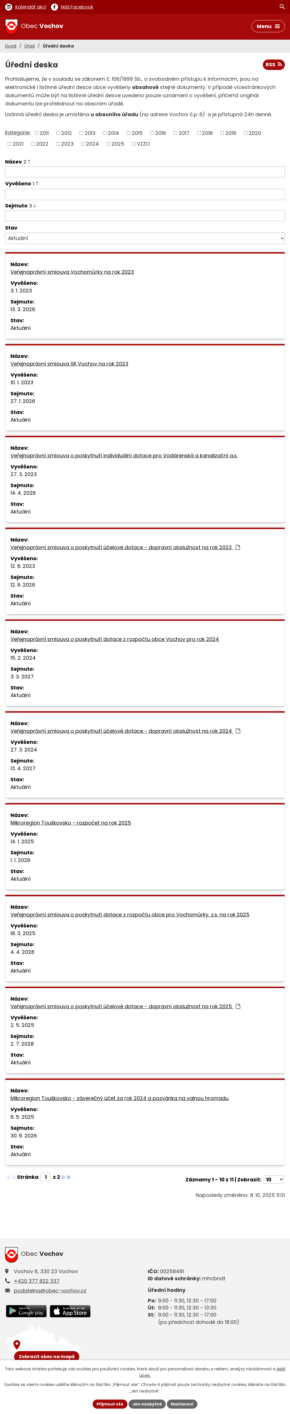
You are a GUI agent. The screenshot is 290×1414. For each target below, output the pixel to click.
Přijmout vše (109, 1404)
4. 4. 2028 (22, 952)
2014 (113, 133)
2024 (92, 143)
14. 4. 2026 (23, 492)
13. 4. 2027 (22, 768)
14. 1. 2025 (22, 841)
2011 (44, 133)
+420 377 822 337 (36, 1281)
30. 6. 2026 (23, 1135)
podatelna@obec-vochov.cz (50, 1290)
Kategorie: (18, 132)
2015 (137, 133)
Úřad (29, 46)
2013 (90, 133)
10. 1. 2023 (21, 382)
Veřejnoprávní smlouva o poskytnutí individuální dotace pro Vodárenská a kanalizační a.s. (124, 455)
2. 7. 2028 (22, 1043)
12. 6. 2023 (22, 566)
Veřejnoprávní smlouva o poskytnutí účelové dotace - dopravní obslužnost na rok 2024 (125, 730)
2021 (18, 143)
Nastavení (182, 1404)
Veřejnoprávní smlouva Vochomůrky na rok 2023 (72, 271)
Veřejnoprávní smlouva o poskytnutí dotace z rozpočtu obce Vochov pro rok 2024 (114, 639)
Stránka (28, 1177)
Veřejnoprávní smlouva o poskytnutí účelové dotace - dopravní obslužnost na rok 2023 (125, 547)
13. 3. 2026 (22, 309)
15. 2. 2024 (23, 657)
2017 (184, 133)
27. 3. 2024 (23, 749)
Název (15, 161)
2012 (66, 133)
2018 (207, 133)
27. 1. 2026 (22, 401)
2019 (230, 133)
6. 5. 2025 (22, 1116)
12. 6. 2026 (22, 584)
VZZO (143, 143)
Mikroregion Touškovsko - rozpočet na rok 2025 (70, 822)
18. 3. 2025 (22, 933)
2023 (67, 143)
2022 (42, 143)
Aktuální (20, 328)
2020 (255, 133)
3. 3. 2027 (22, 676)
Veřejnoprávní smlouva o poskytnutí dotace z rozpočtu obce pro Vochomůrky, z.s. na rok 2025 (130, 914)
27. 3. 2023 (23, 474)
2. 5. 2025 (22, 1025)
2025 (118, 143)
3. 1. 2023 (21, 290)
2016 (160, 133)
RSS (274, 64)
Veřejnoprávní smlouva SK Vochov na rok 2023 (69, 363)
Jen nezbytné (147, 1404)
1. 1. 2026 (20, 860)
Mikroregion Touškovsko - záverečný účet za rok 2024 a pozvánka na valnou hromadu (119, 1098)
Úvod (10, 46)
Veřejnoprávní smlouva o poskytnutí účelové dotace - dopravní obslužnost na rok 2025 (125, 1006)
